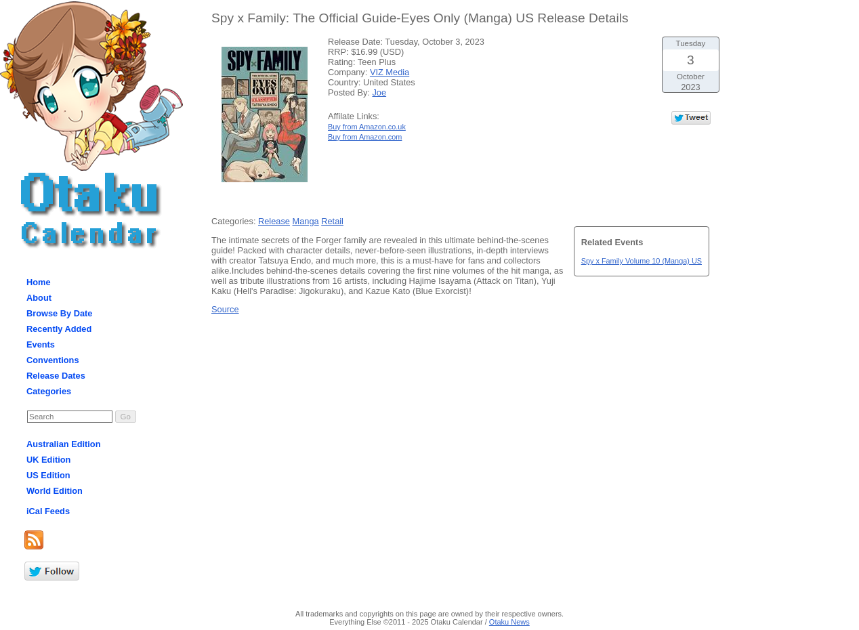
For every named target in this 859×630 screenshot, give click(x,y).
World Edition (54, 491)
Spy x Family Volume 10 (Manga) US (641, 261)
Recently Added (58, 329)
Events (40, 344)
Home (38, 282)
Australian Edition (63, 444)
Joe (379, 92)
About (38, 298)
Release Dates (55, 376)
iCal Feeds (48, 511)
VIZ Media (389, 72)
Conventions (52, 360)
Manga (306, 221)
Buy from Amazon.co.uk (367, 127)
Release (274, 221)
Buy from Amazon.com (365, 137)
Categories (48, 391)
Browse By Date (59, 313)
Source (225, 309)
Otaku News (509, 622)
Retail (332, 221)
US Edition (48, 475)
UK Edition (48, 460)
